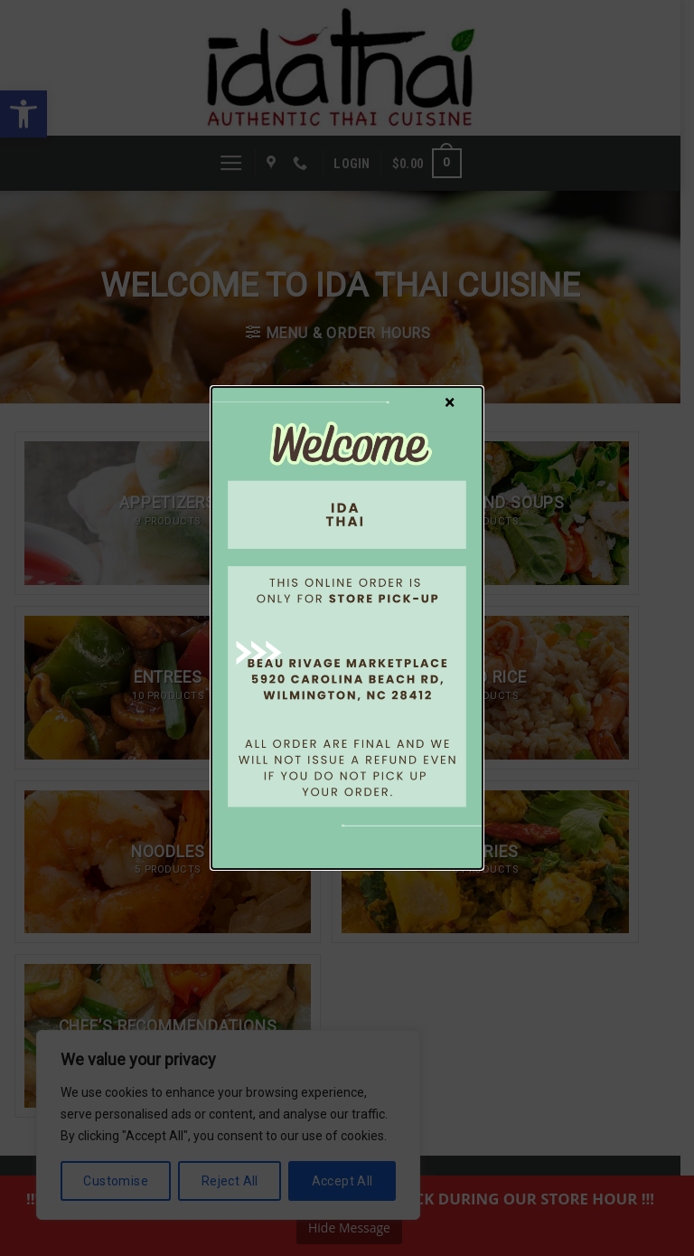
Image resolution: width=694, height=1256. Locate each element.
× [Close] (450, 401)
